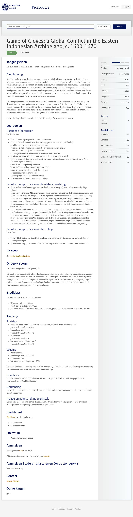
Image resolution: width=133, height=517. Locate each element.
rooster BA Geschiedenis (20, 256)
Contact (78, 509)
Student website (58, 509)
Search (119, 26)
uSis (21, 450)
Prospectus (40, 7)
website (46, 456)
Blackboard (11, 417)
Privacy (70, 509)
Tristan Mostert (13, 481)
